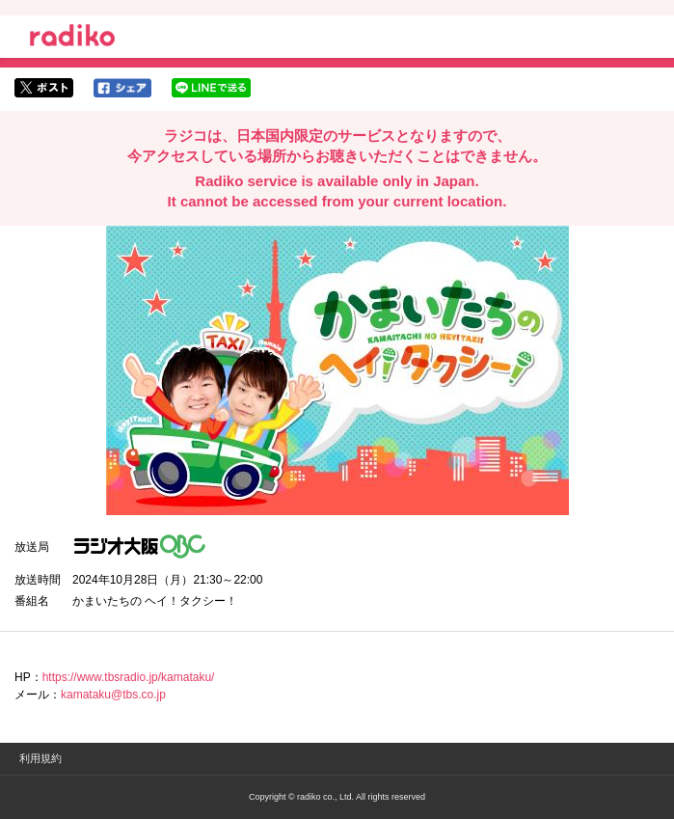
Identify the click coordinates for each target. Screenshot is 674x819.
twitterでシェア (43, 87)
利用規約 (40, 758)
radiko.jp (72, 38)
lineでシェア (211, 87)
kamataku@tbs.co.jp (113, 694)
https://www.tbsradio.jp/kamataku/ (128, 677)
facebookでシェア (122, 87)
